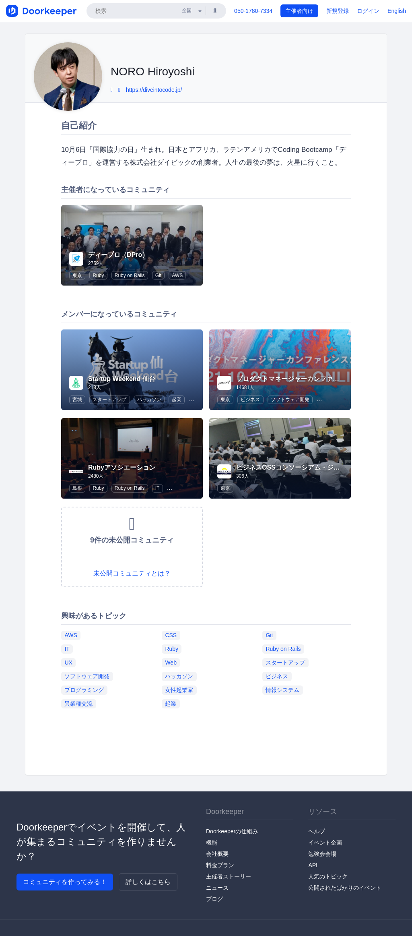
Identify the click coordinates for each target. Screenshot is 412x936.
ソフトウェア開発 (290, 399)
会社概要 (217, 854)
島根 (77, 488)
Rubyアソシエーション (122, 467)
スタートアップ (109, 399)
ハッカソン (149, 399)
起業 (176, 399)
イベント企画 (325, 842)
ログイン (368, 11)
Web (171, 662)
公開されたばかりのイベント (344, 887)
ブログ (214, 899)
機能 (211, 842)
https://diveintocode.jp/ (154, 90)
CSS (171, 635)
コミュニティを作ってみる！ (65, 881)
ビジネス (250, 399)
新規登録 (337, 11)
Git (158, 275)
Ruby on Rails (130, 275)
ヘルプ (316, 831)
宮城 (77, 399)
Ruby (98, 275)
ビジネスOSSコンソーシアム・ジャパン (294, 467)
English (396, 11)
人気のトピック (328, 876)
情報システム (282, 690)
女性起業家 (179, 690)
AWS (177, 275)
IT (157, 488)
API (312, 865)
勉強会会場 (322, 854)
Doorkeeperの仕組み (232, 831)
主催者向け (299, 11)
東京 (77, 275)
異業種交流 (78, 703)
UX (68, 662)
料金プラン (220, 865)
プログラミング (84, 690)
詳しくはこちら (148, 881)
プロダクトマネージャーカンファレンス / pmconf (308, 378)
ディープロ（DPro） (118, 254)
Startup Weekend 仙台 (121, 378)
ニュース (217, 887)
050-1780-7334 (253, 11)
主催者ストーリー (228, 876)
